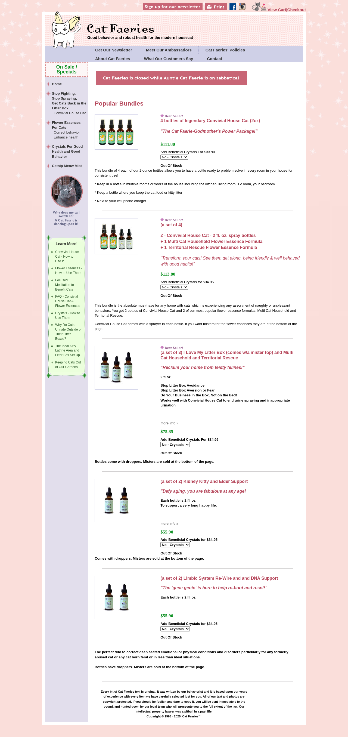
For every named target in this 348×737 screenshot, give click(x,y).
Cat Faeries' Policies (225, 50)
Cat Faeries (140, 29)
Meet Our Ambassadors (169, 50)
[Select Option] (174, 157)
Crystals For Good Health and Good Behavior (67, 151)
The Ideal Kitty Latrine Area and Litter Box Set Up (67, 350)
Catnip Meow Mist (67, 166)
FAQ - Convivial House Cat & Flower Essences (67, 301)
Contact (214, 58)
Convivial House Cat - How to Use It (67, 256)
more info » (169, 423)
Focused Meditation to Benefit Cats (64, 284)
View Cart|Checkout (279, 9)
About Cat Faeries (112, 58)
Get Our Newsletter (113, 50)
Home (57, 84)
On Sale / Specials (66, 69)
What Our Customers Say (168, 58)
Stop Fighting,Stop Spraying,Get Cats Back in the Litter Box (69, 103)
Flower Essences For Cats (69, 130)
